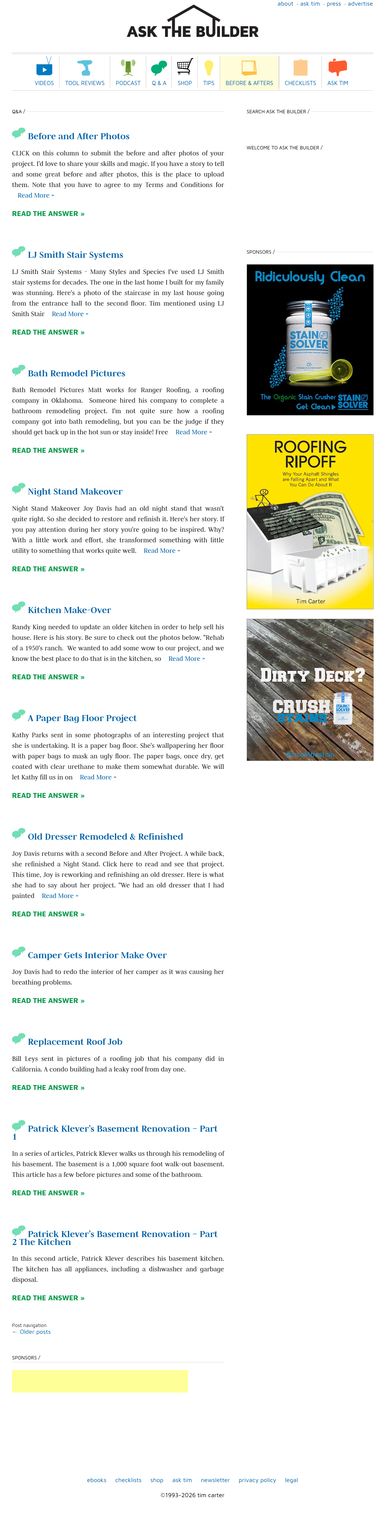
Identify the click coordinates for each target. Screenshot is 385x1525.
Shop (184, 83)
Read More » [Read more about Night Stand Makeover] (162, 550)
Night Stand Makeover (67, 491)
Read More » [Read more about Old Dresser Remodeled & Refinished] (60, 896)
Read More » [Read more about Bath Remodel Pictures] (194, 432)
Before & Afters (249, 83)
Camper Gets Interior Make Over (89, 955)
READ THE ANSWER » (48, 213)
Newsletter (215, 1479)
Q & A (159, 83)
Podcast (128, 83)
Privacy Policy (257, 1479)
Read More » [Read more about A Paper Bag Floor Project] (98, 777)
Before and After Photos (71, 136)
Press (334, 3)
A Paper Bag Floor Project (74, 718)
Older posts (31, 1331)
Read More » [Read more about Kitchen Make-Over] (186, 658)
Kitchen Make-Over (61, 610)
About (285, 3)
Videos (44, 83)
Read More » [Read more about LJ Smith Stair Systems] (70, 314)
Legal (291, 1479)
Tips (209, 83)
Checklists (300, 83)
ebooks (97, 1479)
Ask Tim (310, 3)
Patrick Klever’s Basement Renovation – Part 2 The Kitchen (115, 1238)
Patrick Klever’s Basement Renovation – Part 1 (115, 1132)
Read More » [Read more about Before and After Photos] (36, 195)
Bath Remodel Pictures (68, 373)
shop (157, 1479)
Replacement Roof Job (67, 1041)
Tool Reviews (85, 83)
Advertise (360, 3)
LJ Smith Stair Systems (67, 254)
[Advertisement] (100, 1381)
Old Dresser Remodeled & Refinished (97, 836)
